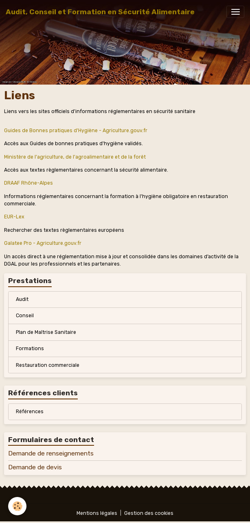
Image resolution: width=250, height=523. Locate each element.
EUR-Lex (14, 217)
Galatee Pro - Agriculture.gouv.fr (42, 243)
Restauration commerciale (47, 365)
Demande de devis (35, 467)
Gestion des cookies (148, 513)
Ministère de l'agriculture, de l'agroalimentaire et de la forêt (75, 157)
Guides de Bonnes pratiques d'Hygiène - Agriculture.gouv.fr (75, 130)
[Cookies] (17, 506)
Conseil (25, 315)
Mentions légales (97, 513)
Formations (30, 348)
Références (30, 411)
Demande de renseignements (51, 453)
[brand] (100, 12)
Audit (22, 299)
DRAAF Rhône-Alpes (28, 183)
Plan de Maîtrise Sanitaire (46, 332)
